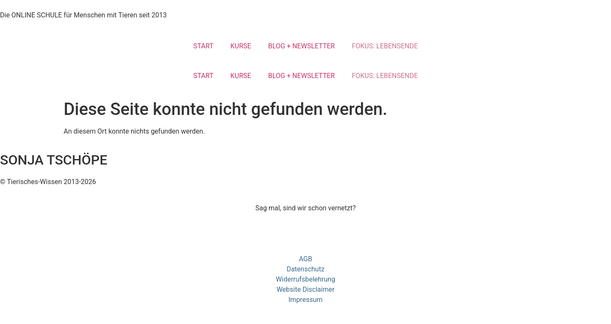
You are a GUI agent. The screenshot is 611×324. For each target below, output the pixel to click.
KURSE (240, 46)
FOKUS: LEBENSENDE (385, 46)
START (203, 46)
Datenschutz (305, 269)
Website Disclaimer (306, 289)
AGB (305, 259)
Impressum (306, 300)
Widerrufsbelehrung (305, 279)
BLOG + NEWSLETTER (301, 46)
